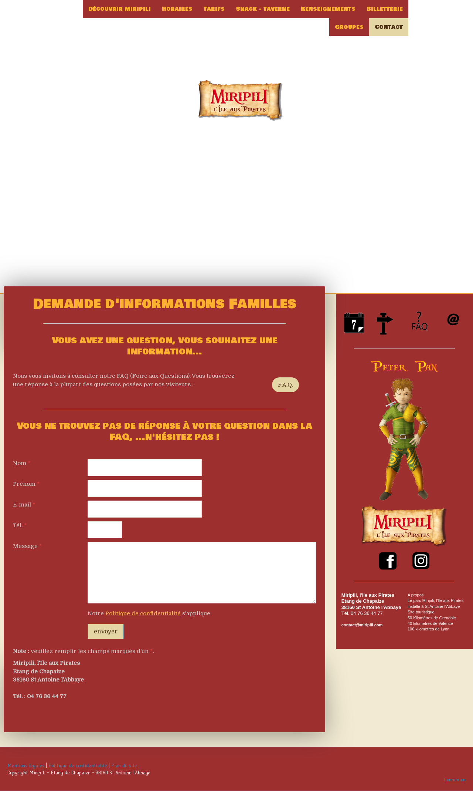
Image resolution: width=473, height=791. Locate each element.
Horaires (177, 9)
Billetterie (385, 9)
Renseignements (328, 9)
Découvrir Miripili (119, 9)
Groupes (349, 27)
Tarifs (214, 9)
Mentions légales (25, 765)
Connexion (455, 779)
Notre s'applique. (149, 613)
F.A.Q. (285, 384)
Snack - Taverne (263, 9)
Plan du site (124, 765)
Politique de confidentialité (143, 613)
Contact (389, 27)
